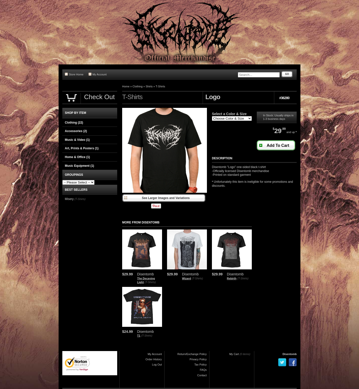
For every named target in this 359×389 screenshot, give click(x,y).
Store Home (74, 74)
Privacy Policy (198, 359)
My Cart (234, 354)
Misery (69, 199)
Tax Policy (200, 364)
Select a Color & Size (229, 114)
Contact (202, 375)
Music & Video (77, 140)
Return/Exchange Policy (192, 354)
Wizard (186, 278)
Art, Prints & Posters (81, 148)
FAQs (203, 369)
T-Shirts (160, 86)
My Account (98, 74)
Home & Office (77, 157)
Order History (154, 359)
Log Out (157, 364)
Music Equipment (79, 166)
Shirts (149, 86)
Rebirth (232, 278)
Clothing (138, 86)
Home (125, 86)
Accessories (76, 131)
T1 (138, 335)
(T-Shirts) (150, 282)
